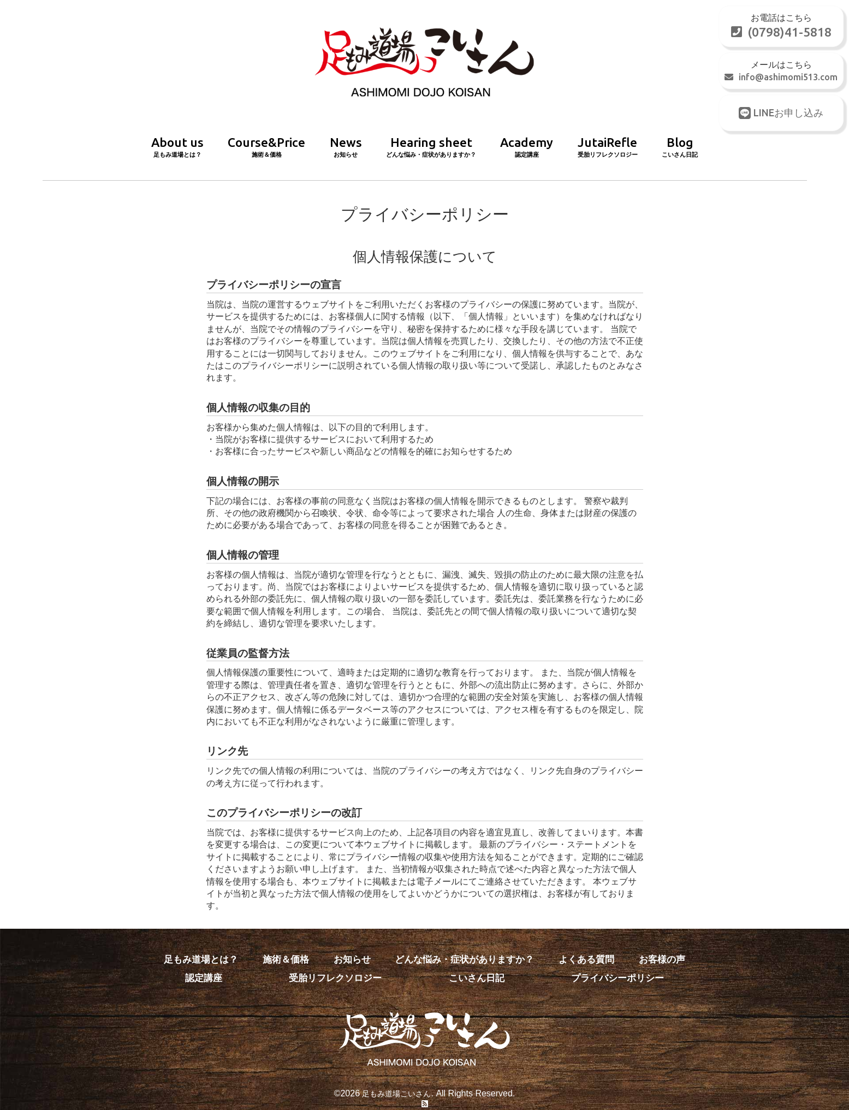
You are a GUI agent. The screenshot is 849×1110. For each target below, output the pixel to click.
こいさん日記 (478, 962)
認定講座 (204, 962)
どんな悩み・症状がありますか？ (465, 945)
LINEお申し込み (780, 115)
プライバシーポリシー (618, 962)
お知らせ (353, 945)
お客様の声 (662, 945)
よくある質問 (585, 945)
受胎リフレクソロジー (337, 962)
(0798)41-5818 (780, 33)
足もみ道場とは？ (201, 945)
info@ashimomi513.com (780, 79)
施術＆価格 (286, 945)
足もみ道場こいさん (396, 1078)
